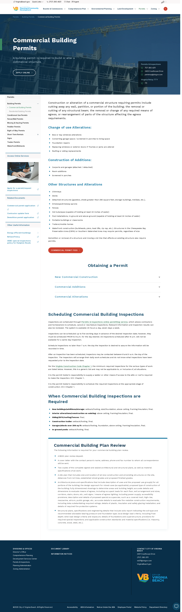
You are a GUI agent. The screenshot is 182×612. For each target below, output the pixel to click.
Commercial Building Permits (49, 17)
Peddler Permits (14, 127)
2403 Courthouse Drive (152, 71)
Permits (142, 9)
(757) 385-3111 (142, 557)
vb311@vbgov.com (144, 561)
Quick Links (37, 2)
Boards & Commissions (53, 9)
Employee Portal (124, 607)
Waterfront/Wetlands (16, 146)
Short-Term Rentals (15, 134)
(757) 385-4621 (54, 2)
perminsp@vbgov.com (152, 75)
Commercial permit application (23, 206)
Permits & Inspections (21, 562)
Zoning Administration (21, 569)
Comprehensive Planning (23, 555)
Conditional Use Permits (17, 115)
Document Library (60, 549)
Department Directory (158, 607)
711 (144, 83)
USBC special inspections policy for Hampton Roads (23, 242)
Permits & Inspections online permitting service (104, 322)
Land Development (125, 9)
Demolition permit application (23, 217)
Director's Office (19, 552)
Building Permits (28, 17)
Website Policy (140, 607)
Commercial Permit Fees (65, 250)
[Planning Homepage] (25, 8)
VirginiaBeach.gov (22, 2)
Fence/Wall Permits (15, 119)
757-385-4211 (148, 68)
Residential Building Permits (20, 111)
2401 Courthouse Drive (146, 554)
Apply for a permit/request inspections (23, 189)
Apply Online (24, 73)
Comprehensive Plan (77, 9)
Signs (9, 138)
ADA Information (87, 607)
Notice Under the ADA (106, 607)
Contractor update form (23, 213)
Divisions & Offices (22, 549)
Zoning (154, 9)
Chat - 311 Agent (71, 2)
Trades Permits (13, 142)
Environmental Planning (102, 9)
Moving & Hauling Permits (18, 123)
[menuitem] (54, 9)
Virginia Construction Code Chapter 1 (73, 366)
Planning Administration (22, 565)
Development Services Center (25, 559)
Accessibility (72, 607)
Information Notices (61, 554)
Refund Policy (23, 237)
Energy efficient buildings (23, 233)
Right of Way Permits (16, 131)
